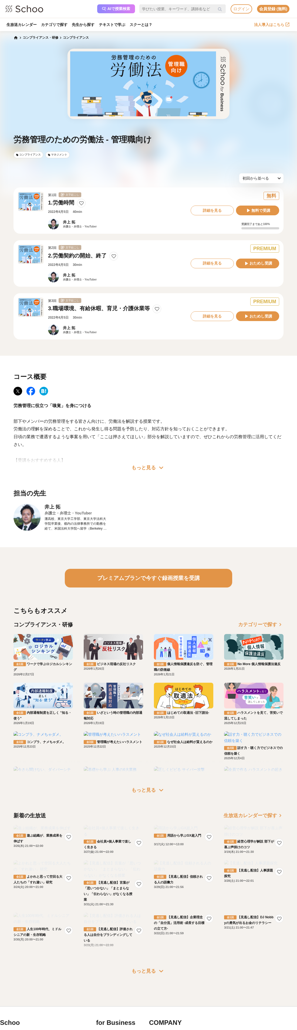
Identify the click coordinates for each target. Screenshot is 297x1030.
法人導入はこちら (271, 24)
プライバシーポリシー (56, 1000)
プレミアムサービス (55, 969)
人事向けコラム (114, 984)
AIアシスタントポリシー (58, 1008)
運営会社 (162, 969)
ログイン (241, 8)
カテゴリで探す (54, 24)
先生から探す (83, 24)
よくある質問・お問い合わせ (61, 977)
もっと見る (148, 467)
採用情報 (162, 984)
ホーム (12, 969)
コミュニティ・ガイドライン (61, 992)
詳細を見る (212, 210)
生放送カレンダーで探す (254, 792)
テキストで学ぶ (112, 24)
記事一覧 (13, 1008)
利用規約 (46, 984)
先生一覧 (13, 1000)
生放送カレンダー (21, 24)
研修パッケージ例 (116, 977)
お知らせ (13, 977)
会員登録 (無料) (273, 8)
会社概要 (162, 977)
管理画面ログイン (116, 992)
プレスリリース (167, 992)
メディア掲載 (166, 1000)
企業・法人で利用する (119, 969)
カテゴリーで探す (261, 624)
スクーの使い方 (18, 992)
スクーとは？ (141, 24)
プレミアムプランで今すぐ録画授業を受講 (148, 578)
